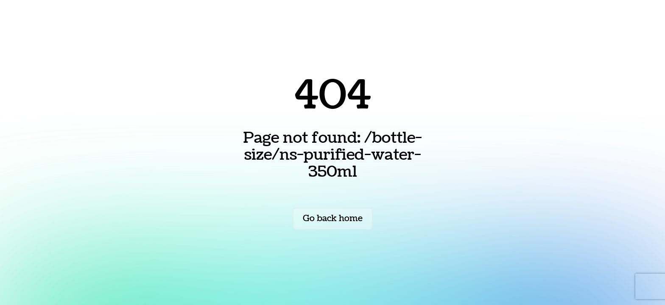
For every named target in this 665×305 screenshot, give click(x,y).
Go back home (333, 219)
